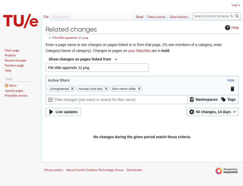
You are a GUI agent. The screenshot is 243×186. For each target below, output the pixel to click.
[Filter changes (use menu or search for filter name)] (117, 99)
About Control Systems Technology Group (95, 170)
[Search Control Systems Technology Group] (216, 16)
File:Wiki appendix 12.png (70, 38)
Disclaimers (134, 170)
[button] (231, 80)
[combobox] (83, 59)
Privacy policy (53, 170)
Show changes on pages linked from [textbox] (80, 59)
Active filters (59, 80)
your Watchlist (139, 51)
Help (231, 27)
